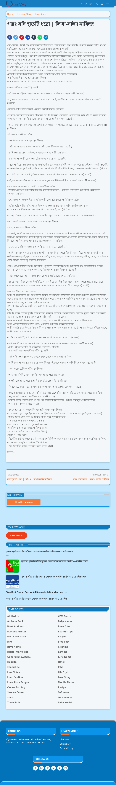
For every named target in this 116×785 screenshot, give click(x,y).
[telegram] (47, 768)
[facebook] (81, 4)
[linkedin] (53, 768)
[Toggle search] (102, 4)
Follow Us (17, 535)
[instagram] (86, 4)
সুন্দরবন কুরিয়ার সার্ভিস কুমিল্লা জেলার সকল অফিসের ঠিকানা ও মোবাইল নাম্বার (54, 561)
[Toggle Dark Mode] (97, 4)
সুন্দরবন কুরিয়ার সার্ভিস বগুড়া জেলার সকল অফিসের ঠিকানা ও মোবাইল (36, 598)
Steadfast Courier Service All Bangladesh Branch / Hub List (36, 592)
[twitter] (59, 768)
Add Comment (24, 502)
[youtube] (90, 4)
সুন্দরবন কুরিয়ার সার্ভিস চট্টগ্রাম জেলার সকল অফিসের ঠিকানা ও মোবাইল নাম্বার (39, 551)
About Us (64, 739)
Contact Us (65, 743)
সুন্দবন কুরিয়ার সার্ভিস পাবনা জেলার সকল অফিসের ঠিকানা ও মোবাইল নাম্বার (53, 576)
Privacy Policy (66, 748)
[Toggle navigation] (107, 4)
